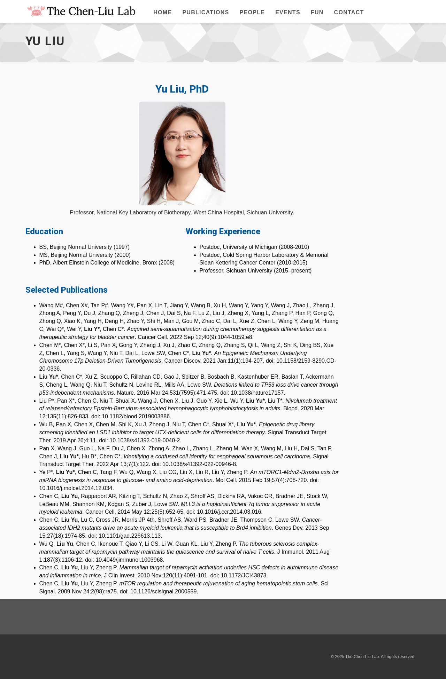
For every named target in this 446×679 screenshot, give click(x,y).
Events (287, 12)
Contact (349, 12)
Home (162, 12)
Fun (317, 12)
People (252, 12)
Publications (205, 12)
